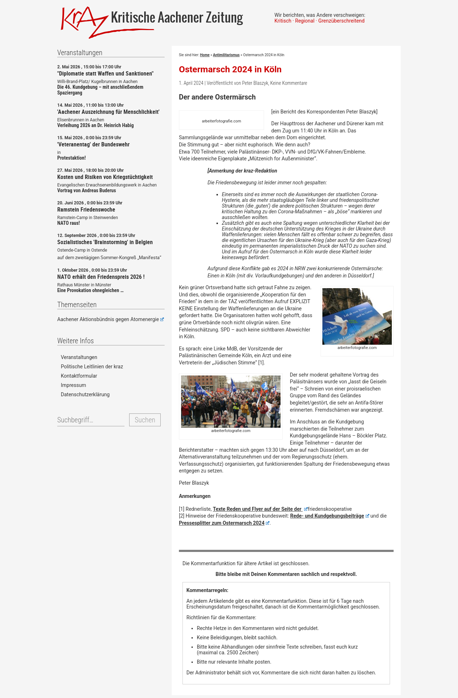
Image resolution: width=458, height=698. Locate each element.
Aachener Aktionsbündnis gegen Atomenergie (110, 319)
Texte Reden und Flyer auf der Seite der (260, 509)
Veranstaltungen (79, 357)
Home (205, 55)
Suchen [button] (145, 420)
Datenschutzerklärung (85, 394)
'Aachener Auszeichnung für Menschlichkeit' (108, 112)
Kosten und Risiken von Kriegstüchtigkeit (105, 177)
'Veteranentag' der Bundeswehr (93, 144)
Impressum (73, 385)
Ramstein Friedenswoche (86, 209)
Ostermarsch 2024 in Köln (230, 69)
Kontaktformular (79, 376)
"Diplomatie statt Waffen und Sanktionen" (105, 73)
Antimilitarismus (226, 55)
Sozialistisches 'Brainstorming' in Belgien (105, 242)
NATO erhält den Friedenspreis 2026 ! (101, 277)
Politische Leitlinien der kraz (92, 366)
